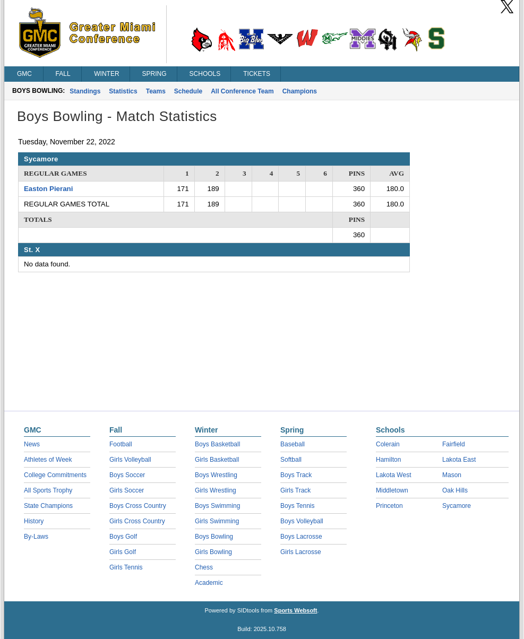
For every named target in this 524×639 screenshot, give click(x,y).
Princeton (389, 506)
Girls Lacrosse (300, 552)
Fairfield (453, 444)
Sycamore (456, 506)
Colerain (388, 444)
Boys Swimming (217, 506)
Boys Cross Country (137, 506)
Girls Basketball (217, 459)
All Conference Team (242, 91)
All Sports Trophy (48, 490)
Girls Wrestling (215, 490)
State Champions (48, 506)
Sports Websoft (295, 610)
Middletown (392, 490)
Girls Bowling (213, 552)
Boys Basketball (217, 444)
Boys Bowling (214, 536)
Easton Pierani (48, 189)
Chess (204, 567)
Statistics (123, 91)
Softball (291, 459)
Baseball (292, 444)
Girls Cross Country (137, 521)
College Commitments (55, 475)
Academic (209, 582)
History (34, 521)
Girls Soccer (126, 490)
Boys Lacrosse (301, 536)
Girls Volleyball (130, 459)
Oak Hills (455, 490)
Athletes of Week (48, 459)
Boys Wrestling (216, 475)
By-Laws (36, 536)
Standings (85, 91)
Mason (451, 475)
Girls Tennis (125, 567)
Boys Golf (123, 536)
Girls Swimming (217, 521)
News (32, 444)
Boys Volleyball (301, 521)
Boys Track (296, 475)
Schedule (188, 91)
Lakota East (459, 459)
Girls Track (295, 490)
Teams (156, 91)
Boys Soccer (127, 475)
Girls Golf (122, 552)
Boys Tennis (297, 506)
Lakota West (393, 475)
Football (120, 444)
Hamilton (388, 459)
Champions (299, 91)
